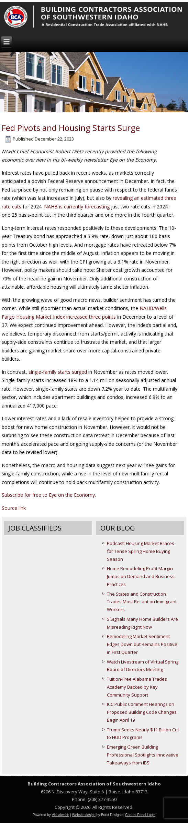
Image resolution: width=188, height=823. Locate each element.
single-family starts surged (58, 372)
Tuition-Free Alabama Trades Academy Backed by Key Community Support (137, 687)
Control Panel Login (140, 815)
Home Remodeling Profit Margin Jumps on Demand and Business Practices (141, 576)
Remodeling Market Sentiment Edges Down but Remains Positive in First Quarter (142, 644)
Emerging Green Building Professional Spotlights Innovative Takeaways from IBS (142, 755)
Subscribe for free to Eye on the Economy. (49, 495)
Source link (14, 508)
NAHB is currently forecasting (77, 206)
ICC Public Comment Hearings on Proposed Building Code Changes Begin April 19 (142, 712)
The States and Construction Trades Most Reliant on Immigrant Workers (142, 602)
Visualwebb (60, 815)
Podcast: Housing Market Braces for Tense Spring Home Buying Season (140, 551)
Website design (84, 815)
